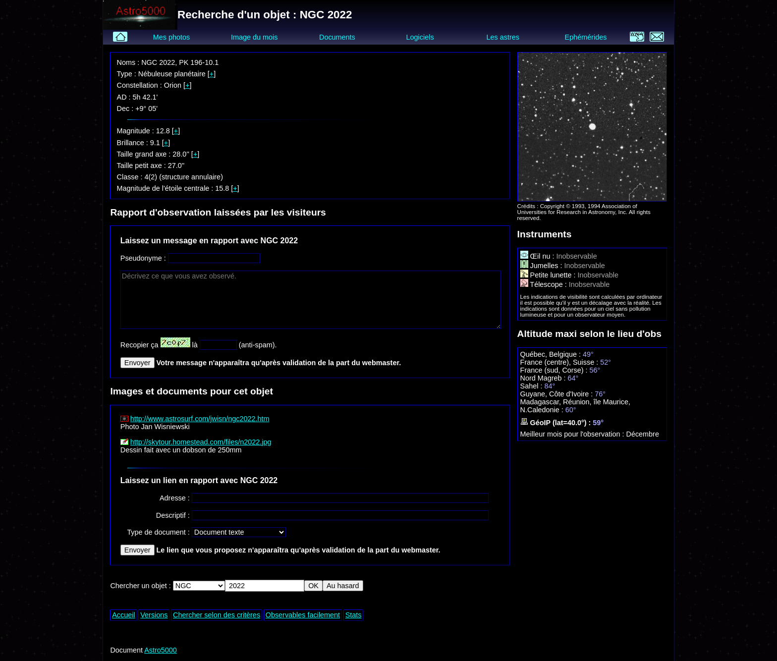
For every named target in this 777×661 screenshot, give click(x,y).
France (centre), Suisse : (560, 362)
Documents (337, 37)
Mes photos (171, 37)
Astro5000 (160, 650)
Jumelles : (542, 266)
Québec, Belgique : (551, 354)
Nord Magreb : (544, 378)
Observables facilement (303, 615)
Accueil (123, 615)
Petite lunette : (549, 275)
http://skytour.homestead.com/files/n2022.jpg (201, 442)
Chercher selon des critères (216, 615)
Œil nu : (538, 256)
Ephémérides (586, 37)
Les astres (503, 37)
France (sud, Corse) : (555, 370)
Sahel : (532, 386)
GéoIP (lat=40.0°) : (556, 423)
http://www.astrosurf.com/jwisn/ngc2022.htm (200, 419)
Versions (153, 615)
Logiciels (420, 37)
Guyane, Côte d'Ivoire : (557, 394)
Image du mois (254, 37)
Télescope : (544, 284)
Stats (353, 615)
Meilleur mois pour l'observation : (573, 434)
